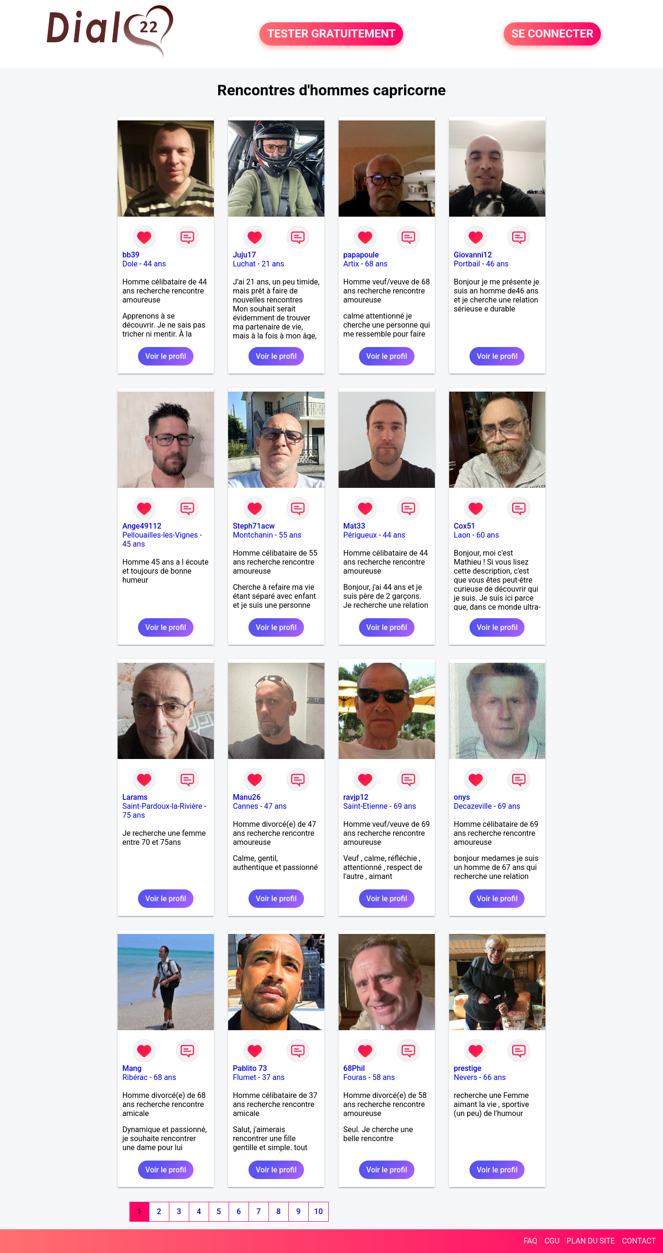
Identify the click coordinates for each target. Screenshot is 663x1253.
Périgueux (360, 535)
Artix (351, 263)
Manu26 (247, 797)
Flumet (244, 1077)
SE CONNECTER (552, 34)
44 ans (154, 263)
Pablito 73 (250, 1068)
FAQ (530, 1240)
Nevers (466, 1077)
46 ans (497, 263)
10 (318, 1211)
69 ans (405, 806)
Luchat (244, 263)
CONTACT (639, 1240)
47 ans (275, 806)
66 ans (494, 1077)
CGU (552, 1240)
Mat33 (354, 525)
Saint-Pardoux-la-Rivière (162, 806)
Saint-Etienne (365, 806)
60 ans (487, 535)
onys (462, 797)
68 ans (376, 263)
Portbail (467, 263)
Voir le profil (165, 356)
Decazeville (473, 806)
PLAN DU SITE (591, 1240)
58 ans (383, 1077)
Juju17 (244, 254)
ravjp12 (355, 797)
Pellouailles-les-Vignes (160, 535)
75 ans (133, 815)
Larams (134, 797)
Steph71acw (254, 525)
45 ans (133, 544)
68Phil (354, 1068)
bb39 (130, 254)
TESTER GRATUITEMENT (331, 34)
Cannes (245, 806)
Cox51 (465, 525)
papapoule (361, 254)
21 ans (272, 263)
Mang (132, 1068)
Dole (130, 263)
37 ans (273, 1077)
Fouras (355, 1077)
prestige (467, 1068)
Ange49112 (142, 525)
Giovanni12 (473, 254)
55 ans (290, 535)
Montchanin (253, 535)
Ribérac (134, 1077)
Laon (462, 535)
